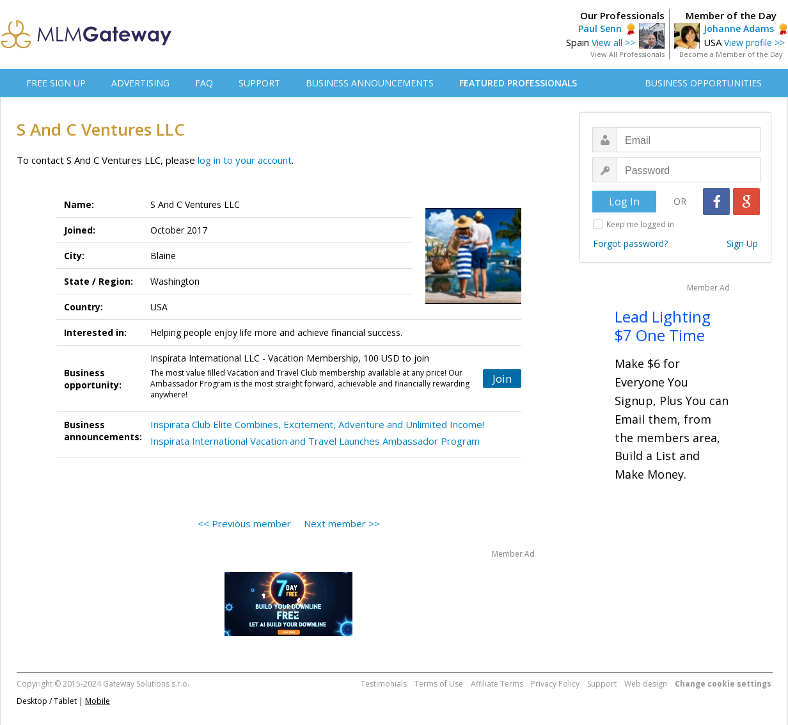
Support (602, 683)
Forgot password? (630, 243)
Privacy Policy (555, 683)
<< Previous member (244, 523)
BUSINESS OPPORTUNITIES (703, 83)
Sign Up (742, 243)
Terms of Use (438, 683)
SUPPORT (259, 83)
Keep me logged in (640, 224)
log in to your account (245, 160)
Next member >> (342, 523)
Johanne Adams (739, 28)
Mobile (97, 701)
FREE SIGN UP (56, 83)
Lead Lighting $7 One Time (663, 326)
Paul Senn (600, 28)
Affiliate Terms (497, 683)
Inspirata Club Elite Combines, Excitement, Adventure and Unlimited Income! (317, 424)
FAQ (204, 83)
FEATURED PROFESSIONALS (518, 83)
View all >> (613, 42)
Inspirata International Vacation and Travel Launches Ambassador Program (315, 440)
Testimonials (384, 683)
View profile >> (754, 42)
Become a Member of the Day (731, 54)
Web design (645, 683)
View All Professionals (627, 54)
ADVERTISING (140, 83)
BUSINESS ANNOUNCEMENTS (370, 83)
